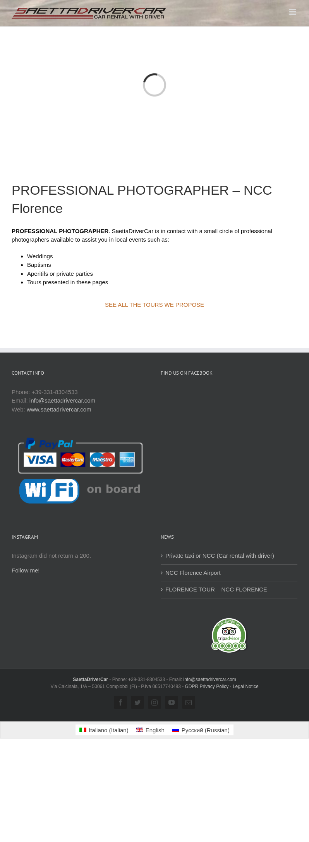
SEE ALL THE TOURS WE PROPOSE (154, 304)
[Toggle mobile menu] (293, 12)
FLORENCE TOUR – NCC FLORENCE (216, 589)
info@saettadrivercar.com (62, 400)
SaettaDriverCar (91, 679)
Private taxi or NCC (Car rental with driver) (219, 555)
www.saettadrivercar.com (59, 409)
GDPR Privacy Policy (207, 686)
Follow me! (26, 570)
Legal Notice (246, 686)
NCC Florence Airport (193, 572)
